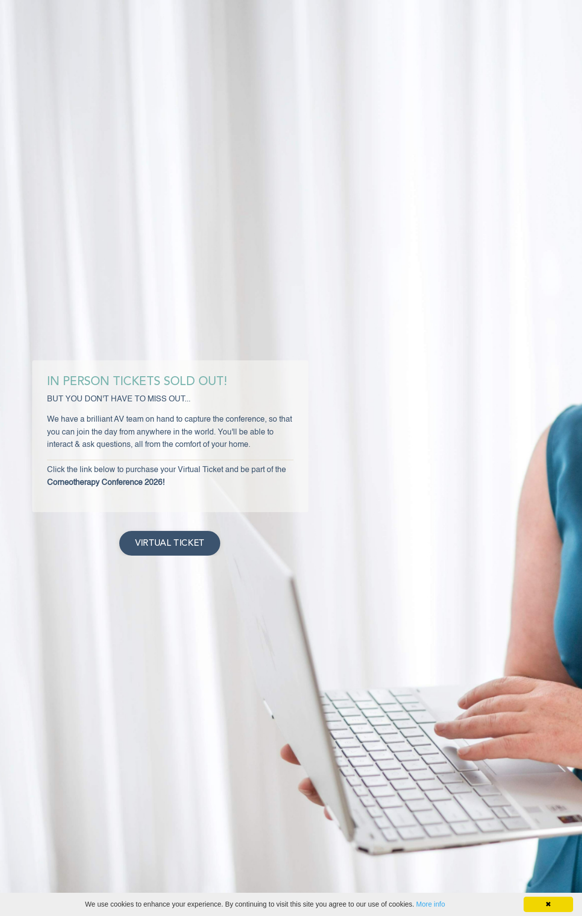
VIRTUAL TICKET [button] (169, 543)
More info (430, 904)
